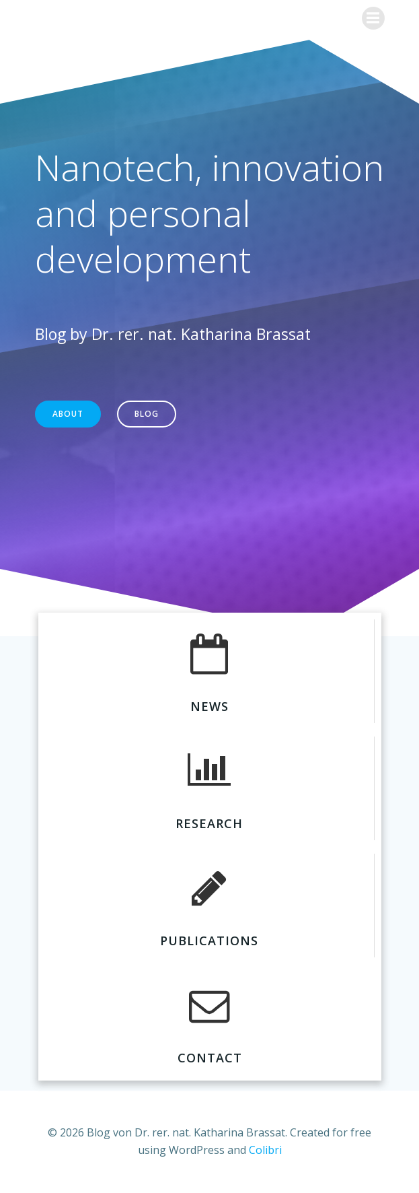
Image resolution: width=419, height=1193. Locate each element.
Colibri (265, 1150)
